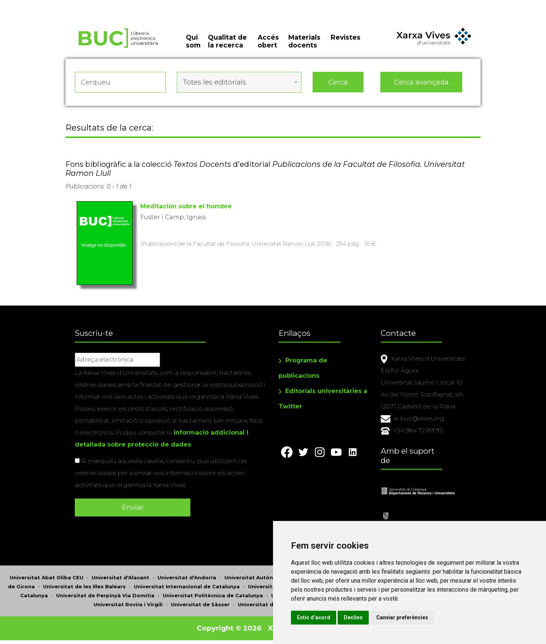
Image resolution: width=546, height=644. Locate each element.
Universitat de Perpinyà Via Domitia (105, 595)
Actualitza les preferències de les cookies (68, 5)
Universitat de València (269, 604)
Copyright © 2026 (229, 628)
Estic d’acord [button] (313, 617)
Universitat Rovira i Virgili (128, 604)
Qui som (193, 41)
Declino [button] (353, 617)
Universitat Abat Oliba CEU (46, 577)
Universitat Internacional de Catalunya (187, 586)
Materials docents (304, 41)
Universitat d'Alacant (120, 577)
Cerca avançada (421, 82)
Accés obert (268, 41)
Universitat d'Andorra (186, 577)
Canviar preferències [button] (402, 617)
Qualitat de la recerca (227, 41)
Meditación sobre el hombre (186, 206)
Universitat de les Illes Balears (84, 586)
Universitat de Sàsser (200, 604)
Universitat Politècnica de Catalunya (213, 595)
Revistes (346, 37)
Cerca (338, 82)
